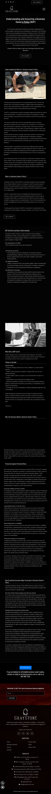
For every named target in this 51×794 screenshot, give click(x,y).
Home (8, 742)
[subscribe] (11, 698)
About (30, 744)
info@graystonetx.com (28, 674)
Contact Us (8, 406)
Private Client (32, 742)
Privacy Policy (32, 747)
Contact (9, 747)
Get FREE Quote (25, 667)
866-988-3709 (25, 676)
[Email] (25, 693)
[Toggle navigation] (44, 9)
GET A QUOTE (37, 2)
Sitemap (9, 750)
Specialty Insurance (12, 744)
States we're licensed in (25, 729)
